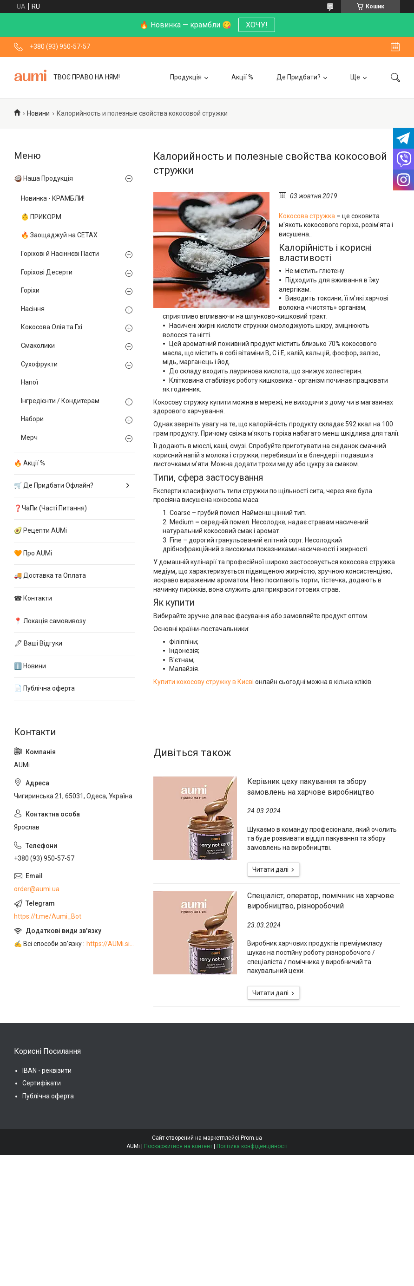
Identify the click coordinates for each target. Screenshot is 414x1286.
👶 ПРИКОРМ (41, 217)
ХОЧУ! (257, 24)
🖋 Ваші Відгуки (38, 643)
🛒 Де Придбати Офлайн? (53, 485)
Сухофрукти (39, 364)
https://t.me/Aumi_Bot (47, 916)
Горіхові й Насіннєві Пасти (60, 253)
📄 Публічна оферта (44, 688)
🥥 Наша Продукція (43, 178)
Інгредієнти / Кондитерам (60, 401)
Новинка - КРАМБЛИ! (53, 198)
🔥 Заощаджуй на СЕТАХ (59, 235)
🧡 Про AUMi (33, 553)
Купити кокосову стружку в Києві (203, 681)
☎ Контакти (33, 598)
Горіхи (30, 290)
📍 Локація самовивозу (50, 621)
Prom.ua (251, 1138)
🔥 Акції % (29, 463)
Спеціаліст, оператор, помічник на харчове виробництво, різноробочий (320, 900)
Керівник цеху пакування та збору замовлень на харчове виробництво (310, 786)
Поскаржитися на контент (178, 1146)
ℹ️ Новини (30, 666)
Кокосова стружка (307, 216)
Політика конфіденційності (252, 1146)
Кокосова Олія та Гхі (51, 327)
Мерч (29, 437)
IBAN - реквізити (47, 1070)
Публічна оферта (48, 1096)
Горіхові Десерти (46, 272)
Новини (38, 113)
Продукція (186, 77)
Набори (32, 419)
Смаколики (38, 345)
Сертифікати (41, 1083)
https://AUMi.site (110, 943)
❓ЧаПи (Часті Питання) (50, 508)
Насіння (33, 309)
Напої (29, 382)
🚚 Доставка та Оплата (50, 575)
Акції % (242, 77)
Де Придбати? (298, 77)
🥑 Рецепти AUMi (40, 530)
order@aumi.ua (36, 889)
